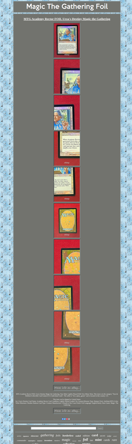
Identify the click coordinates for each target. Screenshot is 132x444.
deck (79, 441)
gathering (47, 435)
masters (57, 441)
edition (86, 435)
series (19, 436)
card (95, 435)
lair (91, 440)
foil (85, 439)
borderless (67, 435)
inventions (48, 440)
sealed (78, 436)
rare (114, 440)
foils (58, 435)
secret (102, 436)
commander (21, 440)
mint (98, 440)
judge (109, 436)
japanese (26, 436)
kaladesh (39, 441)
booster (74, 441)
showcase (34, 436)
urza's (115, 436)
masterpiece (31, 441)
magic (66, 440)
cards (107, 440)
